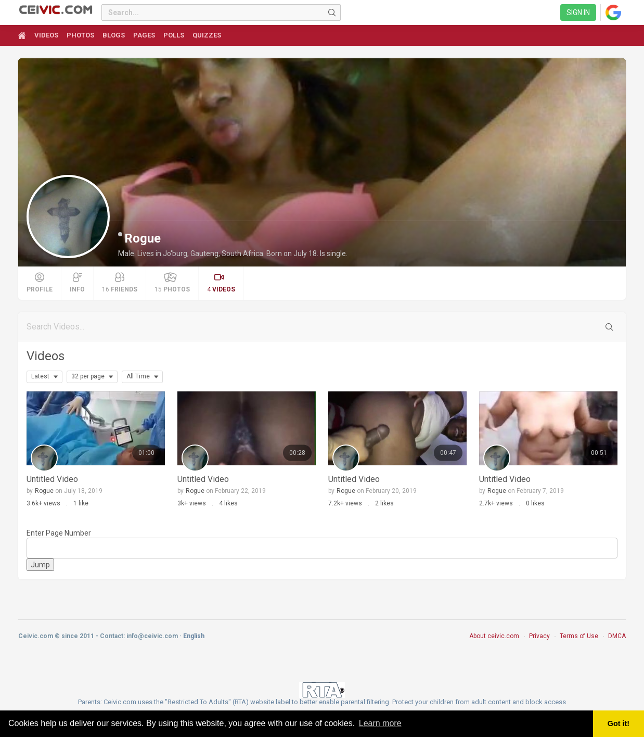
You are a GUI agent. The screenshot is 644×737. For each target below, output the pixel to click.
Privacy (539, 636)
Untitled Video (52, 479)
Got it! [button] (618, 723)
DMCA (617, 636)
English (193, 636)
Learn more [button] (380, 723)
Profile (40, 282)
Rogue (142, 238)
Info (77, 282)
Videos (46, 356)
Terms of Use (579, 636)
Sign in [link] (578, 12)
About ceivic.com (494, 636)
